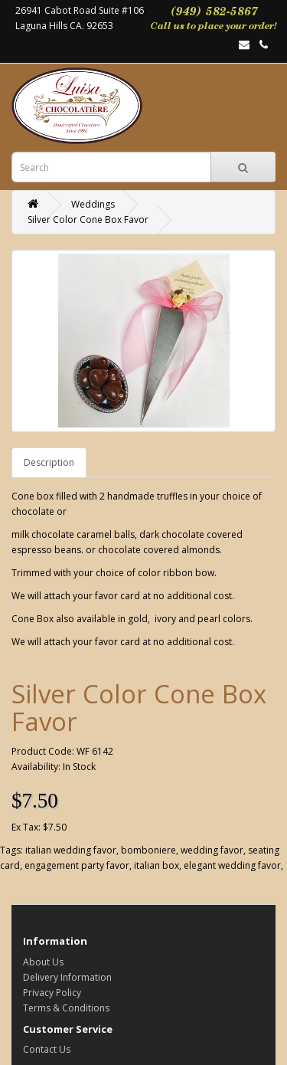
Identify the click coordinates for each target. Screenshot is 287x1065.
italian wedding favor (70, 850)
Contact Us (46, 1049)
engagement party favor (76, 865)
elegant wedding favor (232, 865)
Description (49, 462)
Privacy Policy (52, 992)
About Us (43, 961)
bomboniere (148, 850)
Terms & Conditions (66, 1007)
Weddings (93, 204)
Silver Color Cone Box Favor (88, 219)
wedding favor (212, 850)
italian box (156, 865)
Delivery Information (67, 977)
